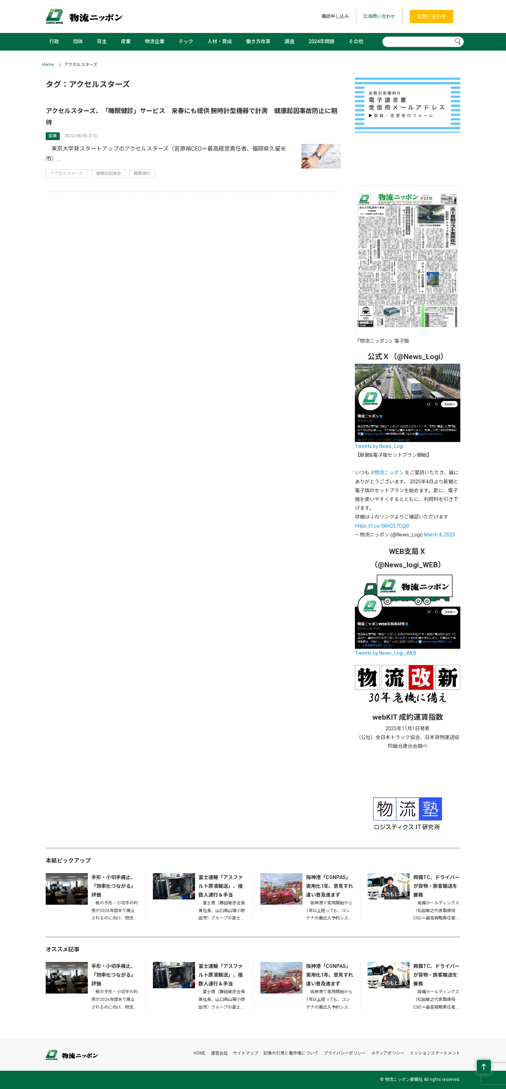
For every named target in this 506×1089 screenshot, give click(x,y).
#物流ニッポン (387, 472)
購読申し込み (335, 16)
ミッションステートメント (435, 1053)
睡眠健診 (142, 173)
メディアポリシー (387, 1053)
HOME (200, 1053)
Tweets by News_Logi (379, 446)
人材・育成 (219, 41)
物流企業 (154, 41)
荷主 (102, 41)
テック (186, 41)
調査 (289, 41)
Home (48, 64)
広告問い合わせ (379, 16)
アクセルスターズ (66, 173)
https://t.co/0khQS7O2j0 (382, 526)
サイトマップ (245, 1053)
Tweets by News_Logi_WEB (385, 653)
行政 (54, 41)
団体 (78, 41)
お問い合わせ (431, 16)
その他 (356, 41)
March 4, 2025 (439, 534)
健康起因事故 (108, 173)
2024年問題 (322, 41)
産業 (126, 41)
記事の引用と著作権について (291, 1053)
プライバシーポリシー (345, 1053)
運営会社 (219, 1053)
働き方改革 (258, 41)
